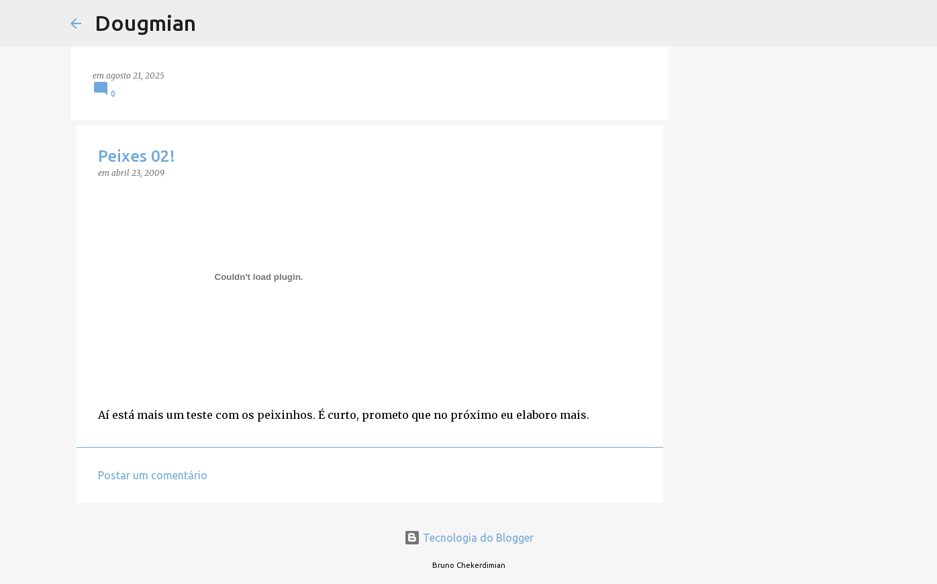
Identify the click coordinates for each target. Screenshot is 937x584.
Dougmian (145, 23)
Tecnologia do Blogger (469, 538)
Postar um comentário (152, 475)
